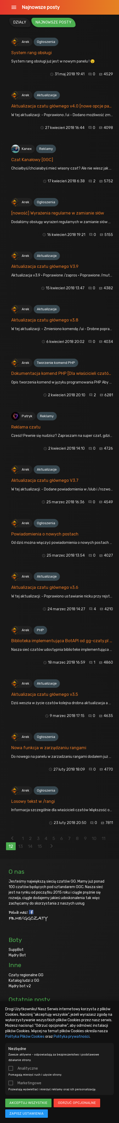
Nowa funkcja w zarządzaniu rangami (48, 747)
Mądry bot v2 (20, 986)
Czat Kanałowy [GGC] (32, 159)
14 (30, 846)
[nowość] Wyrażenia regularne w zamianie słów (57, 213)
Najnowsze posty (41, 7)
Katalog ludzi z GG (24, 980)
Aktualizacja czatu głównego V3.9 (44, 266)
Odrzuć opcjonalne (77, 1103)
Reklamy (46, 149)
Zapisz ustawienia (26, 1113)
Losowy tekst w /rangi (33, 801)
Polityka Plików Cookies (24, 1036)
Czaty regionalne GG (26, 975)
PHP (40, 630)
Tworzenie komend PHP (56, 363)
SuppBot (16, 949)
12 (11, 846)
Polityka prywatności (71, 1036)
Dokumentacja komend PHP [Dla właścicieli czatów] (62, 373)
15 (40, 846)
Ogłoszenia (46, 42)
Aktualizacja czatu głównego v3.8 (44, 320)
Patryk (27, 416)
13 (20, 846)
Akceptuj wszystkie (28, 1103)
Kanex (27, 149)
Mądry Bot (17, 955)
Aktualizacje (47, 95)
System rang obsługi (31, 52)
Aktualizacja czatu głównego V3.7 (44, 480)
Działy (19, 22)
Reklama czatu (26, 427)
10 (94, 838)
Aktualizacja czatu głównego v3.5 (44, 694)
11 (103, 838)
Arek (25, 42)
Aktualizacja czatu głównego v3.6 (44, 587)
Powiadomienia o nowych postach (44, 534)
